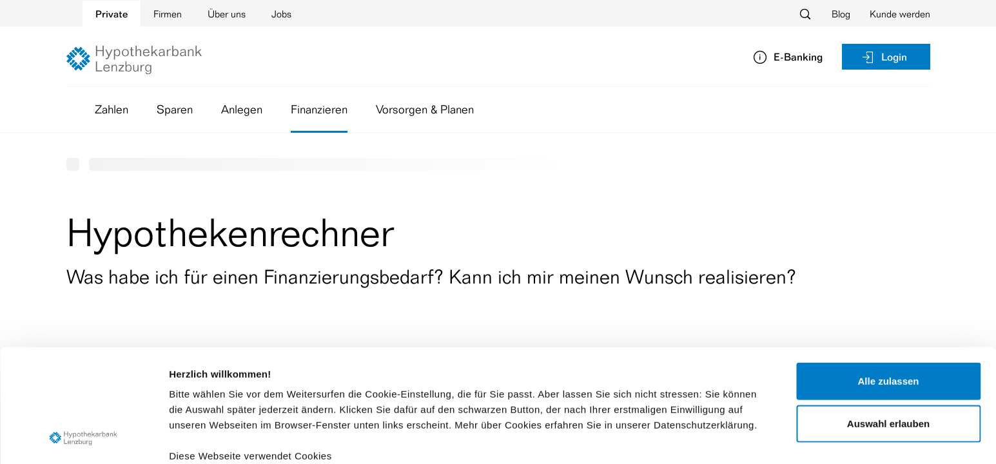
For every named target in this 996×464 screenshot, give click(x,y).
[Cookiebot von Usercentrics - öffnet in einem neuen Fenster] (83, 439)
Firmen (167, 14)
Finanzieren (319, 109)
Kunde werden (900, 14)
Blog (841, 14)
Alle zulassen (888, 277)
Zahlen (111, 109)
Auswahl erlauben (888, 319)
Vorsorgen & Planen (425, 109)
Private (111, 14)
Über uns (227, 14)
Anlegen (241, 109)
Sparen (175, 109)
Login (884, 57)
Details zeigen (685, 438)
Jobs (281, 14)
